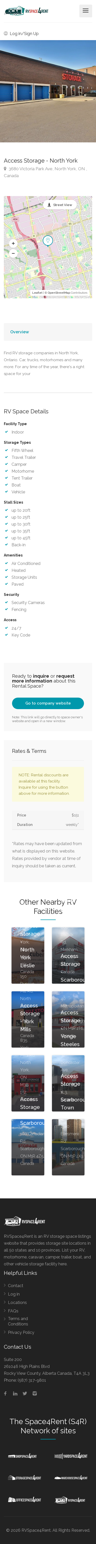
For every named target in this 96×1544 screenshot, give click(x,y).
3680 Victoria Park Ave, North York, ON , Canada (45, 172)
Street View (62, 205)
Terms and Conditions (18, 1321)
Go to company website (48, 703)
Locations (17, 1302)
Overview (19, 332)
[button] (13, 243)
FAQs (13, 1311)
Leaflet (37, 292)
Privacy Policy (21, 1332)
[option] (48, 91)
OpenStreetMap (59, 292)
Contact (15, 1285)
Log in (14, 1294)
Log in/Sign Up (21, 33)
